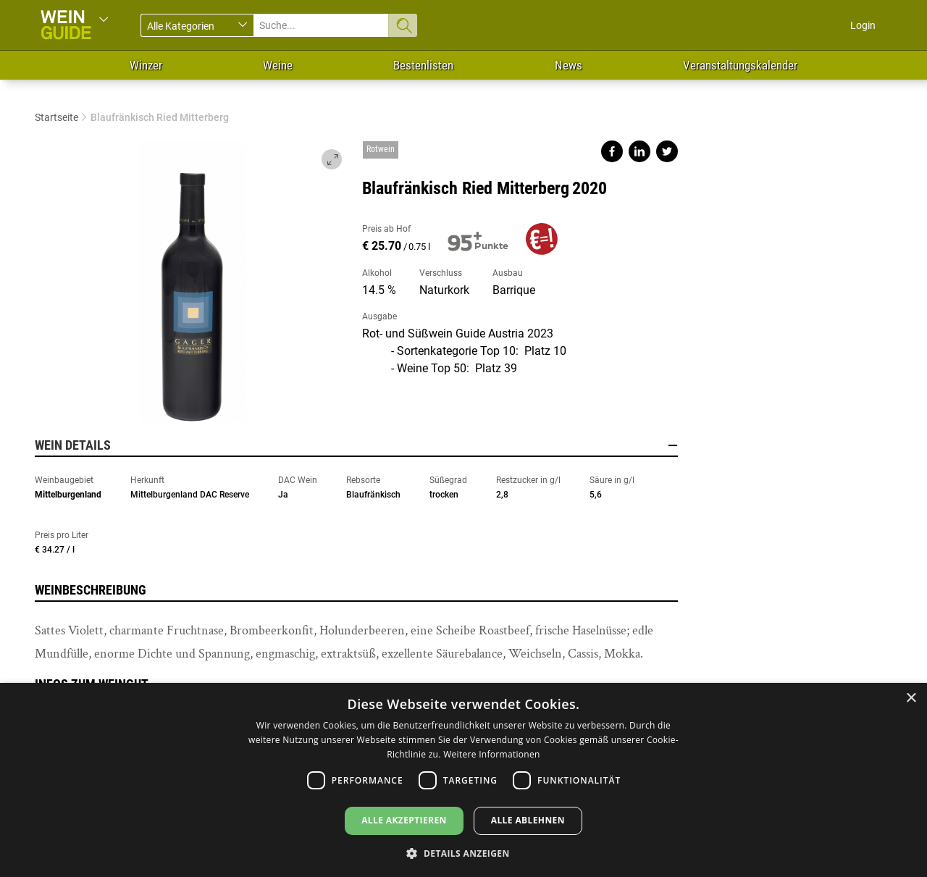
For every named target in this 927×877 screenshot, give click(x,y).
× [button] (910, 698)
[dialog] (463, 780)
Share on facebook (612, 151)
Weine (278, 65)
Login (863, 25)
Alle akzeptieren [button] (404, 820)
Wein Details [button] (356, 445)
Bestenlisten (423, 65)
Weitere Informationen (491, 754)
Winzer (146, 65)
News (568, 65)
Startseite (56, 117)
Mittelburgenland (68, 495)
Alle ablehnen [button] (528, 820)
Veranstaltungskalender (740, 65)
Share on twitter (667, 151)
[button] (463, 853)
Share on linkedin (639, 151)
